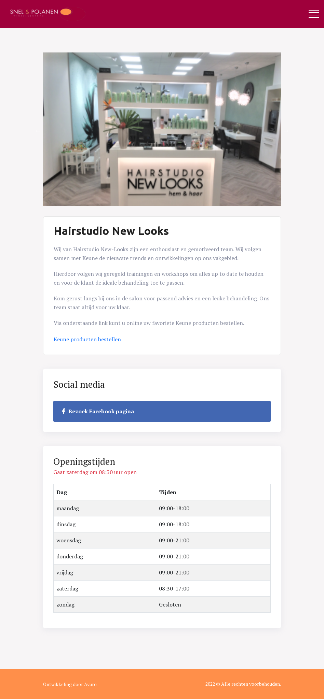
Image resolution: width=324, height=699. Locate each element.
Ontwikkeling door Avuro (70, 684)
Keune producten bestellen (87, 339)
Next (286, 131)
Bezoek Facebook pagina (98, 411)
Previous (38, 131)
